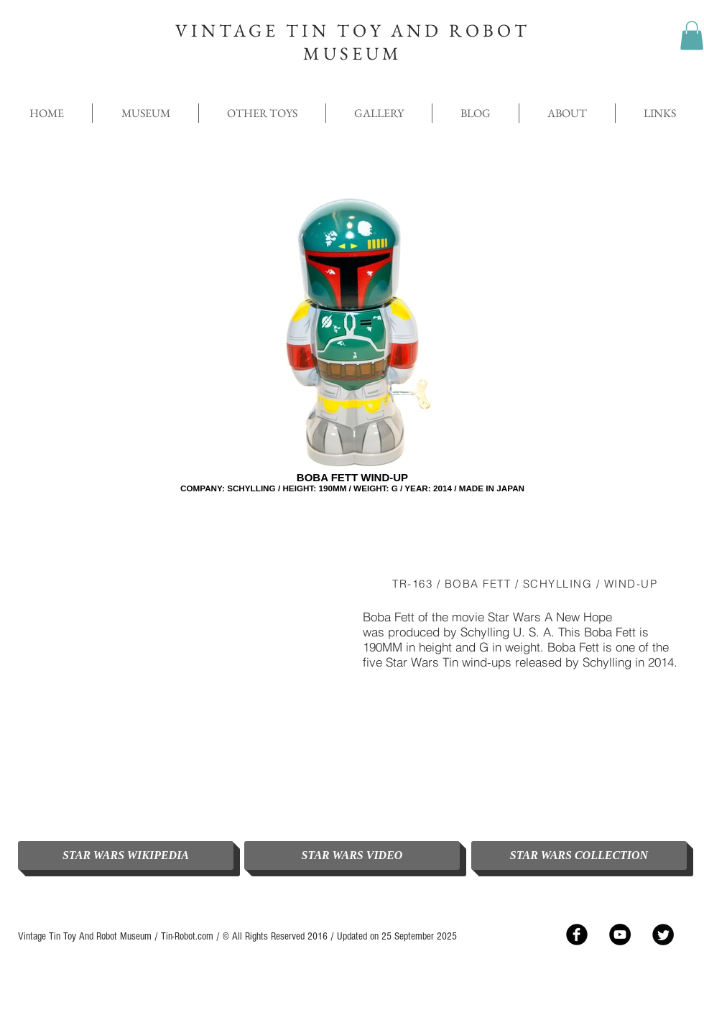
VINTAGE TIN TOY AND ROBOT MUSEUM (352, 42)
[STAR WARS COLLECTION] (579, 855)
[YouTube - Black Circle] (620, 934)
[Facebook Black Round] (577, 934)
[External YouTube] (179, 691)
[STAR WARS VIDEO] (352, 855)
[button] (692, 35)
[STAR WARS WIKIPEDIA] (125, 855)
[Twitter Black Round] (663, 934)
